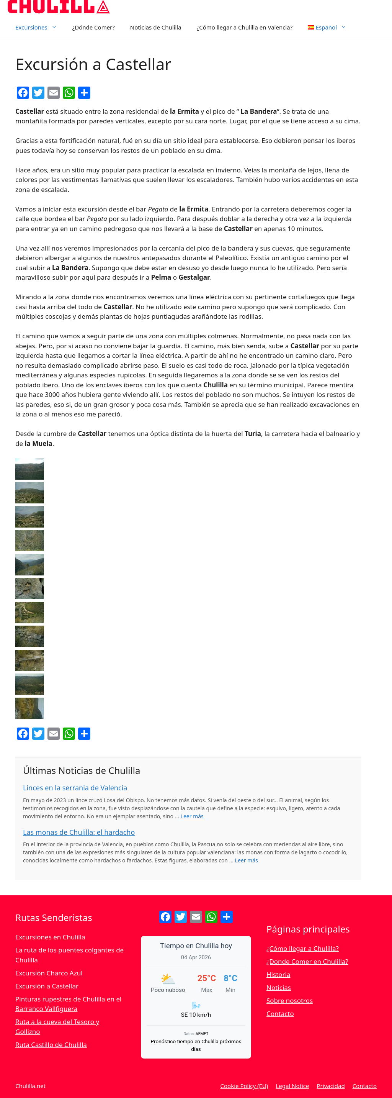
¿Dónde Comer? (93, 27)
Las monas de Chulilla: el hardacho (79, 832)
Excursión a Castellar (46, 986)
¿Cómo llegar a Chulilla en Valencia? (244, 27)
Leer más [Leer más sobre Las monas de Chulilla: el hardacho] (246, 860)
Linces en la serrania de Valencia (75, 787)
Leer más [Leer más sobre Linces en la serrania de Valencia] (192, 816)
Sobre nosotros (289, 1000)
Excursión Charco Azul (49, 973)
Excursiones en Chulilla (50, 936)
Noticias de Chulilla (155, 27)
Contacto (280, 1013)
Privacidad (331, 1086)
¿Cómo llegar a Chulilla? (302, 948)
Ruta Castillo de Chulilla (51, 1044)
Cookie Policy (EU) (244, 1086)
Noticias (278, 987)
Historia (278, 974)
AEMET (202, 1034)
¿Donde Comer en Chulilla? (307, 961)
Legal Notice (292, 1086)
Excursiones (40, 27)
